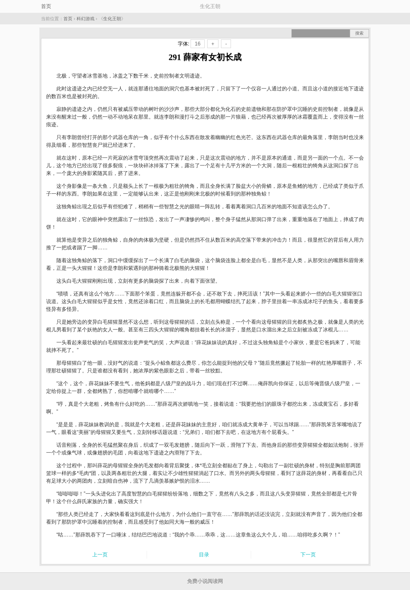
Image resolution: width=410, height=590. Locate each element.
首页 (46, 6)
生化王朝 (112, 18)
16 (198, 43)
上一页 (100, 554)
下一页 (308, 554)
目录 (204, 554)
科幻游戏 (85, 18)
